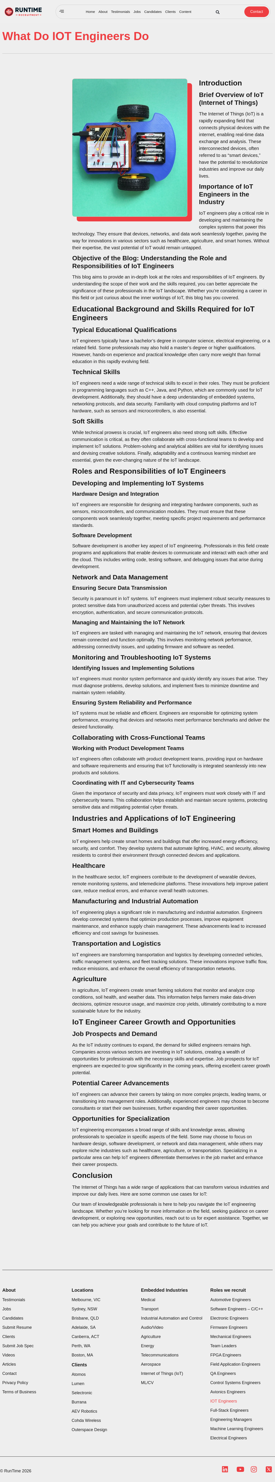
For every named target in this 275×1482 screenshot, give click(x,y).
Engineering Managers (231, 1419)
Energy (147, 1346)
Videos (8, 1355)
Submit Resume (17, 1327)
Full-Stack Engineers (229, 1410)
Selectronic (82, 1393)
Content (185, 12)
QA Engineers (223, 1373)
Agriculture (151, 1336)
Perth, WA (81, 1346)
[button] (217, 12)
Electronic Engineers (229, 1318)
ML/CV (147, 1382)
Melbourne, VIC (86, 1299)
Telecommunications (160, 1355)
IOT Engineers (223, 1401)
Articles (9, 1364)
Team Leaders (223, 1346)
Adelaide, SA (84, 1327)
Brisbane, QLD (85, 1318)
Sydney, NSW (84, 1309)
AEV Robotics (84, 1411)
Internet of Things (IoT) (162, 1373)
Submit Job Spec (18, 1346)
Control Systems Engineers (235, 1382)
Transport (150, 1309)
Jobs (137, 12)
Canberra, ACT (85, 1336)
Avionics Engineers (227, 1392)
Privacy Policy (15, 1382)
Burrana (79, 1402)
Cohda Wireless (86, 1420)
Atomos (79, 1374)
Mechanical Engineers (230, 1336)
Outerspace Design (89, 1429)
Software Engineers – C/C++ (236, 1309)
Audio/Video (152, 1327)
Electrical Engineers (228, 1438)
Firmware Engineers (228, 1327)
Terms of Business (19, 1392)
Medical (148, 1299)
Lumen (78, 1383)
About (102, 12)
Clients (170, 12)
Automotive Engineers (230, 1299)
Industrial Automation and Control (171, 1318)
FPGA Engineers (225, 1355)
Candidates (153, 12)
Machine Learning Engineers (236, 1428)
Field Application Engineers (235, 1364)
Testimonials (120, 12)
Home (90, 12)
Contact (9, 1373)
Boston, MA (82, 1355)
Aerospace (151, 1364)
